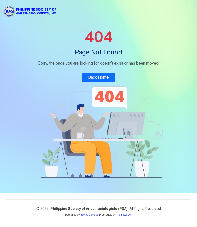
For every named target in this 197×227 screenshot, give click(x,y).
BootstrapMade (89, 214)
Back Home (98, 77)
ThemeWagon (124, 214)
